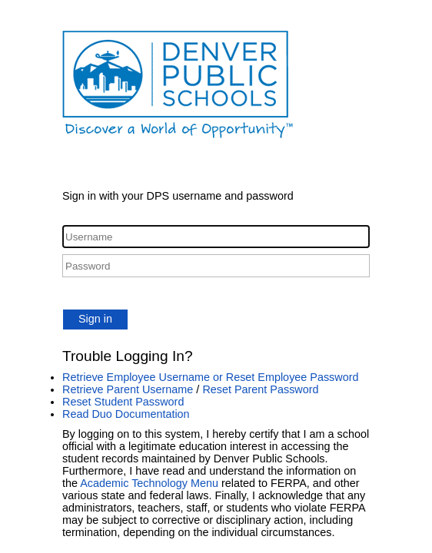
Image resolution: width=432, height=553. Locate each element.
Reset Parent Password (260, 389)
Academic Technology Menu (149, 483)
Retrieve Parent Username (127, 389)
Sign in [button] (95, 319)
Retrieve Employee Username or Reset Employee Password (210, 377)
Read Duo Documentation (126, 414)
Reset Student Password (123, 402)
